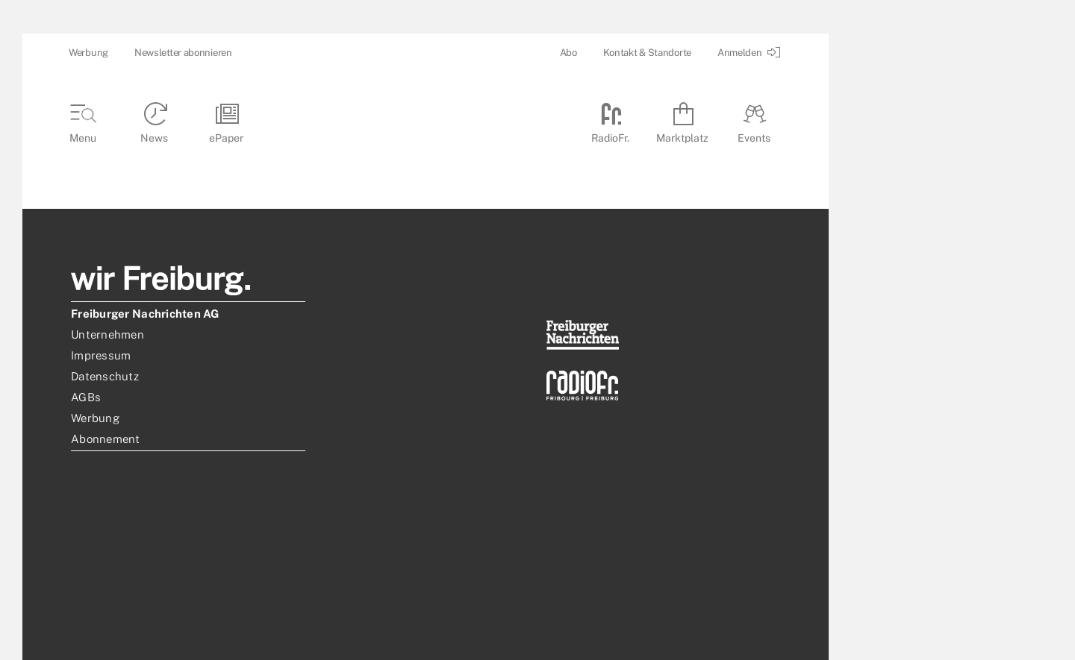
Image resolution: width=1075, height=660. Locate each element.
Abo (568, 52)
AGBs (86, 397)
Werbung (88, 52)
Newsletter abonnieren (183, 52)
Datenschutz (105, 376)
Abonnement (105, 439)
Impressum (101, 355)
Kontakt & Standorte (647, 52)
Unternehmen (107, 334)
